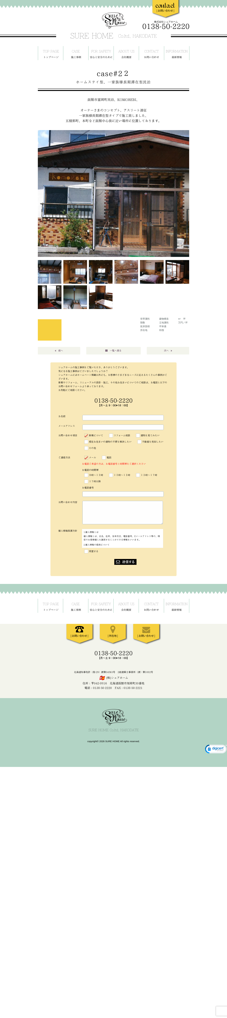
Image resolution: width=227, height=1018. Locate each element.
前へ (59, 350)
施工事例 (75, 53)
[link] (216, 749)
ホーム (50, 53)
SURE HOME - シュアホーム (113, 25)
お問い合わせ (151, 53)
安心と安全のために (101, 53)
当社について (126, 53)
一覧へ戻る (113, 350)
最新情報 (176, 53)
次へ (168, 350)
